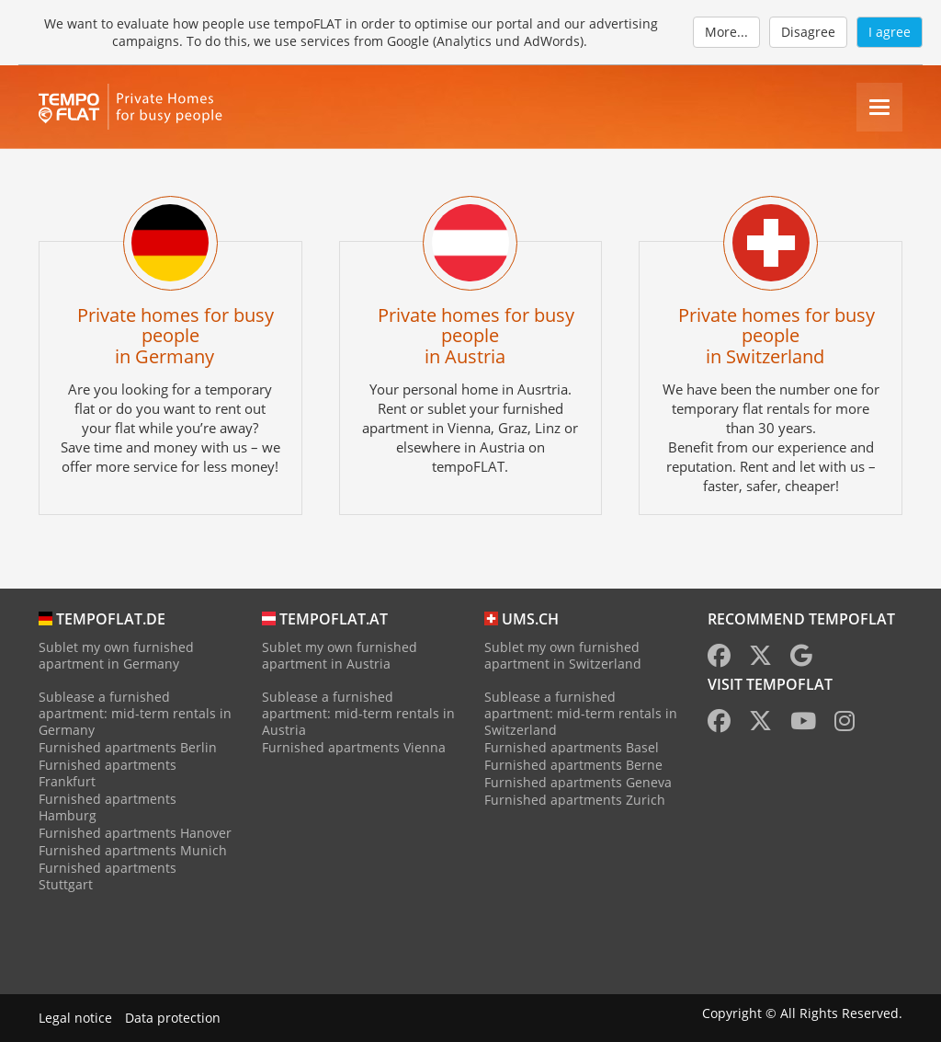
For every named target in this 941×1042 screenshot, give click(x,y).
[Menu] (879, 107)
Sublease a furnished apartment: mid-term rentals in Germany (135, 713)
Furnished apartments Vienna (354, 747)
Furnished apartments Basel (571, 747)
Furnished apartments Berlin (128, 747)
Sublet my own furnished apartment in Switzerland (562, 655)
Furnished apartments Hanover (135, 833)
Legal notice (75, 1017)
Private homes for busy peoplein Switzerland (776, 335)
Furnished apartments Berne (573, 764)
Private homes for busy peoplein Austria (476, 335)
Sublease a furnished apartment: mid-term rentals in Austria (358, 713)
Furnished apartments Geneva (578, 782)
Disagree (808, 31)
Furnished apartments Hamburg (107, 807)
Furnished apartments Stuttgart (107, 876)
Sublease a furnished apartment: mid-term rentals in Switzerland (580, 713)
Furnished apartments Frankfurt (107, 773)
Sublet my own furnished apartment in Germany (116, 655)
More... (726, 31)
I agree (889, 31)
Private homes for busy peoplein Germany (175, 335)
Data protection (173, 1017)
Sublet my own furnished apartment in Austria (339, 655)
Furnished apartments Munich (133, 850)
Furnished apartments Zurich (574, 799)
